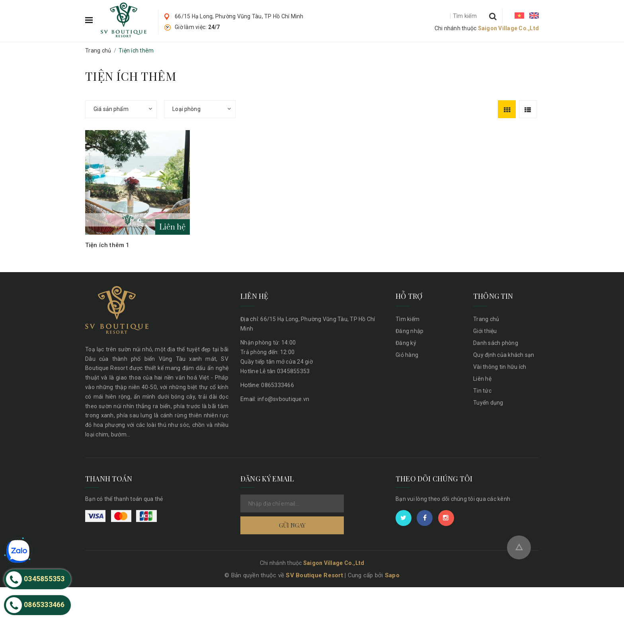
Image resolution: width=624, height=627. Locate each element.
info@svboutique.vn (274, 399)
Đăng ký (406, 343)
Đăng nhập (409, 331)
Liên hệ (482, 379)
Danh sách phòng (495, 343)
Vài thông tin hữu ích (499, 367)
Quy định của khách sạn (503, 355)
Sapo (392, 615)
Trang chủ (486, 319)
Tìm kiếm (407, 319)
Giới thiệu (485, 331)
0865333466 (267, 385)
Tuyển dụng (488, 402)
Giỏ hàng (407, 355)
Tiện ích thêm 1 (107, 245)
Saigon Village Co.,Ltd (508, 28)
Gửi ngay (292, 525)
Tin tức (482, 390)
